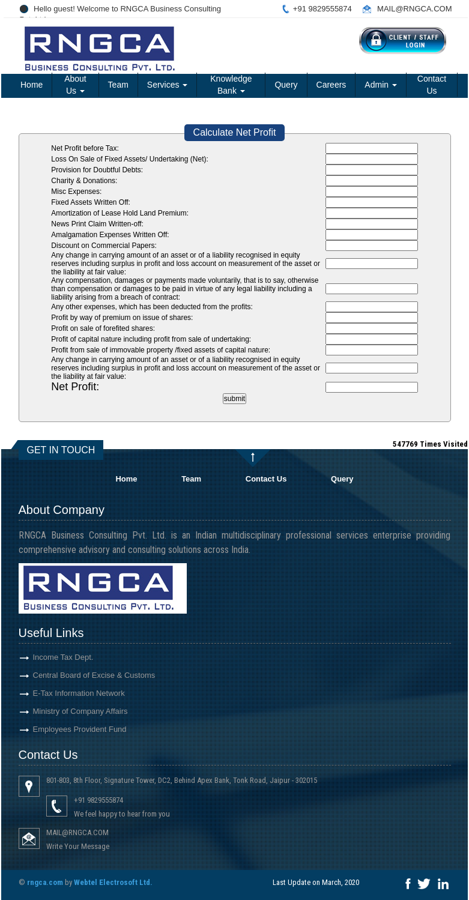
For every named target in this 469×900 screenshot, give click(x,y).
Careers (331, 84)
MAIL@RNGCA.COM (414, 8)
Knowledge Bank (231, 84)
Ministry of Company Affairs (66, 711)
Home (31, 84)
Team (118, 84)
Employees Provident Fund (65, 729)
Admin (381, 84)
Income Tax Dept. (49, 657)
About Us (75, 84)
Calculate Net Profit (234, 132)
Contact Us (431, 84)
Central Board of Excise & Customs (80, 675)
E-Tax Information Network (64, 693)
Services (167, 84)
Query (285, 84)
